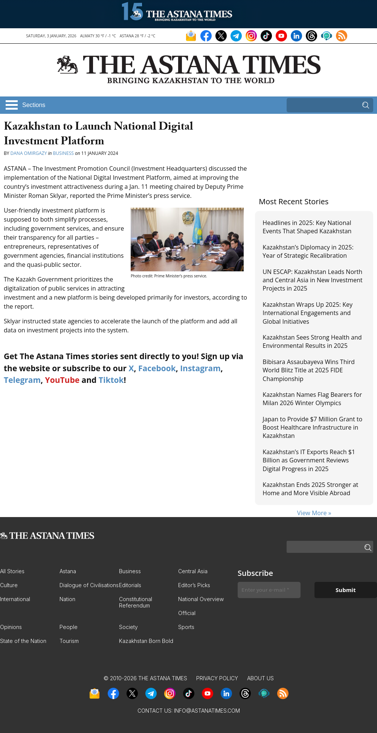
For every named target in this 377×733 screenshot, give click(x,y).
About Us (260, 678)
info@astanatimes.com (207, 710)
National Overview (201, 599)
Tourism (69, 641)
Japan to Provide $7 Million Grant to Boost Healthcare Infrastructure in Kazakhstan (312, 427)
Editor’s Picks (194, 585)
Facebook (157, 368)
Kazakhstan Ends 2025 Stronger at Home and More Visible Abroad (310, 489)
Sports (186, 627)
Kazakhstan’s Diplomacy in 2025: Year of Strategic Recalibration (308, 251)
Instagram (200, 368)
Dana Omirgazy (29, 153)
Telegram (22, 380)
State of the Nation (23, 641)
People (69, 627)
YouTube (62, 380)
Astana (68, 571)
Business (63, 153)
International (15, 599)
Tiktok (111, 380)
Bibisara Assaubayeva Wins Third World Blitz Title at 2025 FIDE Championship (309, 370)
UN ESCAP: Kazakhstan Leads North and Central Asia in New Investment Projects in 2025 (312, 280)
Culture (9, 585)
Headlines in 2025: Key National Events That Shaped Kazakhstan (307, 227)
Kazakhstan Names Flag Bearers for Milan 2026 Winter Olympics (312, 398)
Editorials (130, 585)
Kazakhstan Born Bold (146, 641)
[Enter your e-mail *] (269, 590)
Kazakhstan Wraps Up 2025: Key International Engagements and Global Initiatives (308, 313)
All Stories (12, 571)
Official (186, 613)
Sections (33, 105)
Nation (67, 599)
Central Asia (193, 571)
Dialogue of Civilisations (89, 585)
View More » (314, 513)
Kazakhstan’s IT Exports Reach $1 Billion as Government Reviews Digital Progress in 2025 (309, 460)
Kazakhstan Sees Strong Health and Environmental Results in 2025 (312, 341)
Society (128, 627)
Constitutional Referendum (135, 602)
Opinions (11, 627)
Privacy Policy (217, 678)
